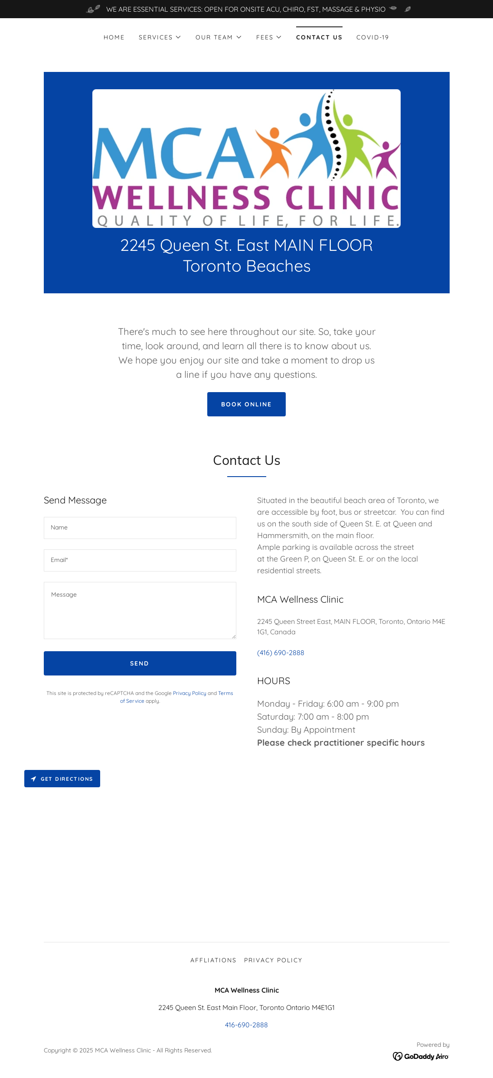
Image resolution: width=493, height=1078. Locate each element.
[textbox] (140, 528)
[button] (160, 37)
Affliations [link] (213, 960)
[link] (246, 157)
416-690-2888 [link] (246, 1024)
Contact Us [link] (319, 37)
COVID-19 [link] (372, 37)
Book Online (246, 404)
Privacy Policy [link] (189, 693)
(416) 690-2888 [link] (280, 652)
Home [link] (114, 37)
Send (139, 663)
